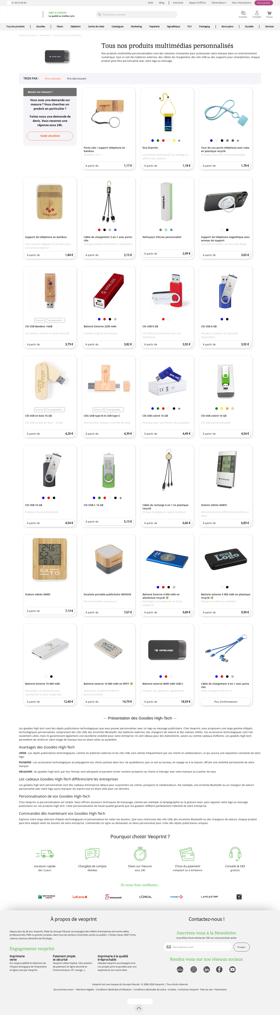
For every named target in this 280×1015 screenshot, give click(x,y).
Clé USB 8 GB (150, 326)
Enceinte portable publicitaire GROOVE (107, 594)
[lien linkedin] (206, 969)
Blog (161, 2)
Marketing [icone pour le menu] (136, 26)
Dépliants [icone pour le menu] (76, 26)
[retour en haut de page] (139, 1008)
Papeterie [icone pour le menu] (154, 26)
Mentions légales (85, 989)
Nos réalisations (241, 2)
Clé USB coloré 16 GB (155, 415)
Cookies (172, 989)
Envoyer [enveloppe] (242, 947)
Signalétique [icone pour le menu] (173, 26)
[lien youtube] (233, 969)
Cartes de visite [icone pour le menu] (96, 26)
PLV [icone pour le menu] (190, 26)
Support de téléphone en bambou (46, 237)
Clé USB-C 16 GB (93, 505)
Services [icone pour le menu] (269, 26)
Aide (150, 2)
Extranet (178, 2)
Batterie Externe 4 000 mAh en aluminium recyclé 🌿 (161, 596)
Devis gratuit (263, 2)
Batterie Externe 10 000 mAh (42, 683)
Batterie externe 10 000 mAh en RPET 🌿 (108, 683)
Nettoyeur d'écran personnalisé (161, 237)
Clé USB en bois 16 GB (38, 415)
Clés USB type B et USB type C (102, 415)
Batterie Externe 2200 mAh (100, 326)
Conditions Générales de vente (150, 989)
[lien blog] (180, 969)
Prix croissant (53, 78)
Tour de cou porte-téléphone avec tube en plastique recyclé (225, 149)
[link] (152, 141)
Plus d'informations (226, 701)
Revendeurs (219, 2)
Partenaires (220, 989)
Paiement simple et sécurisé (64, 958)
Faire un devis (50, 136)
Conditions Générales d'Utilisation (114, 989)
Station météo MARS (37, 594)
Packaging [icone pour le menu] (204, 26)
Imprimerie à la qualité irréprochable (113, 958)
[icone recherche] (99, 14)
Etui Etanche (150, 147)
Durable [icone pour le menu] (249, 26)
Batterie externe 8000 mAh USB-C (162, 683)
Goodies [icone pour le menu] (40, 26)
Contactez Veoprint (188, 989)
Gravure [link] (39, 320)
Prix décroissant (76, 78)
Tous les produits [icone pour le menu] (15, 26)
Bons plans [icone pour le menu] (227, 26)
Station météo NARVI (214, 505)
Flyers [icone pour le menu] (60, 26)
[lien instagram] (193, 969)
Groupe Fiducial (131, 984)
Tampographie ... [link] (55, 320)
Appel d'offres (197, 2)
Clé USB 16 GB (33, 505)
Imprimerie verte (17, 958)
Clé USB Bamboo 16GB (38, 326)
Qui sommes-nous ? (63, 989)
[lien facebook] (220, 969)
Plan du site (206, 989)
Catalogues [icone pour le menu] (117, 26)
